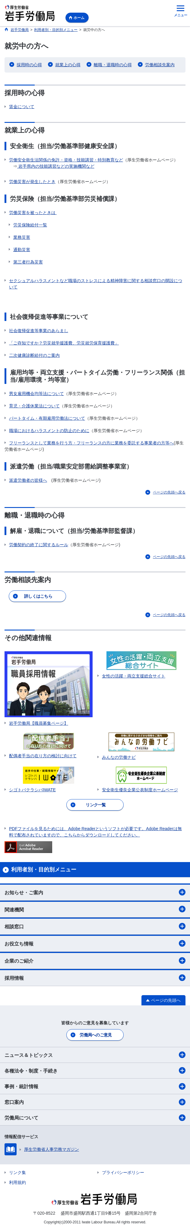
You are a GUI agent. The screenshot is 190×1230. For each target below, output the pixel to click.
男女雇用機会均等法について (36, 393)
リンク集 (17, 1172)
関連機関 (95, 909)
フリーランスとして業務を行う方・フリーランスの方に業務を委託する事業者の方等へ (91, 443)
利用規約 (17, 1182)
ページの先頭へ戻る (169, 492)
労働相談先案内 (160, 64)
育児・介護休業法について (34, 405)
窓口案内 (95, 1102)
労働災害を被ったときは (33, 212)
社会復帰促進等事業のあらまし (38, 330)
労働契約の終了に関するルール (38, 544)
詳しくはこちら (38, 596)
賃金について (21, 106)
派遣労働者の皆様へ (28, 480)
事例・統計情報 (95, 1086)
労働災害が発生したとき (32, 181)
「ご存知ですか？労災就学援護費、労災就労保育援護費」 (64, 343)
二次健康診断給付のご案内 (34, 355)
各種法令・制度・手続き (95, 1070)
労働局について (95, 1117)
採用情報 (95, 977)
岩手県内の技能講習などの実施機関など (55, 166)
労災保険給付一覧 (30, 225)
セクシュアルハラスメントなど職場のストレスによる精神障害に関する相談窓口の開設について (95, 283)
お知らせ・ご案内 (95, 892)
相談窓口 (95, 926)
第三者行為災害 (28, 262)
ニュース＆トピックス (95, 1054)
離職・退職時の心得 (113, 64)
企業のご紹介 (95, 960)
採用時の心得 (29, 64)
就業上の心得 (68, 64)
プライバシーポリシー (123, 1172)
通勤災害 (21, 249)
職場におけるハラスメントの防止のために (49, 430)
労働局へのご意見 (96, 1034)
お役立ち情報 (95, 943)
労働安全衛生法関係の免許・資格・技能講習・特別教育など (66, 159)
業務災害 (21, 237)
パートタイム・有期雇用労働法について (47, 418)
